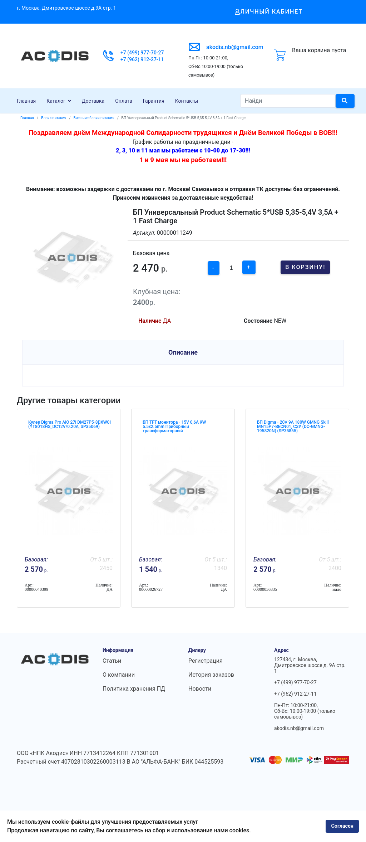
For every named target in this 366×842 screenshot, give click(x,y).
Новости (199, 688)
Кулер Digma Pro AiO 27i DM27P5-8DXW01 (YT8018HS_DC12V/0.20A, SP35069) (70, 424)
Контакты (186, 101)
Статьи (112, 660)
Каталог (55, 101)
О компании (119, 674)
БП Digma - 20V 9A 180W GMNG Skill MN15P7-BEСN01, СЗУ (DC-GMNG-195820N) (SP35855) (293, 426)
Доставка (93, 101)
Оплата (123, 101)
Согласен (342, 826)
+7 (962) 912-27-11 (142, 59)
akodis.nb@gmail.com (234, 47)
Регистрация (205, 660)
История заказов (211, 674)
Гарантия (153, 101)
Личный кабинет (269, 11)
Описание (183, 352)
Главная (26, 101)
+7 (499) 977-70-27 (142, 52)
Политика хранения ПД (134, 688)
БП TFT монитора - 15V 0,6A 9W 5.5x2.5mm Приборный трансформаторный (174, 426)
